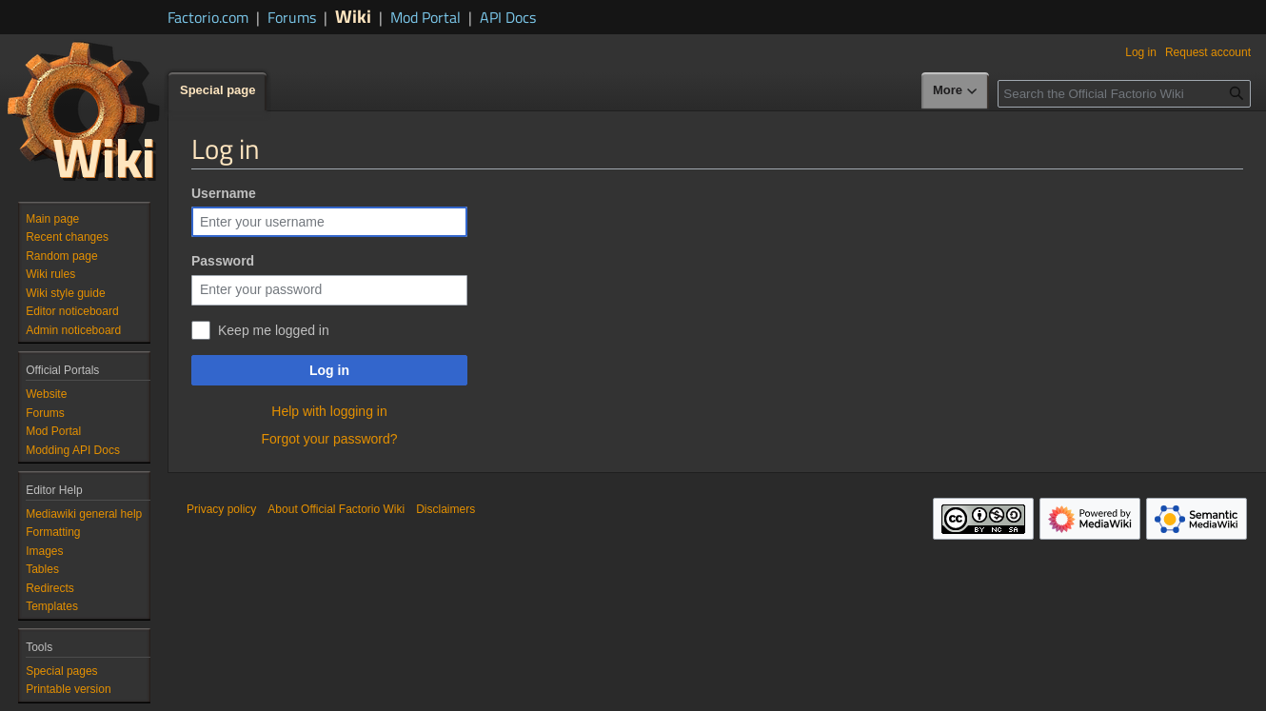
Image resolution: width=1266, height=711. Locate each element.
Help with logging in (328, 411)
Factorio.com (208, 17)
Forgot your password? (329, 438)
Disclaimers (445, 509)
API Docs (508, 17)
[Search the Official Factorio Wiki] (1124, 94)
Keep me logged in (273, 330)
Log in (329, 370)
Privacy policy (221, 509)
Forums (291, 17)
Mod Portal (425, 17)
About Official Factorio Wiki (336, 509)
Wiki (353, 16)
